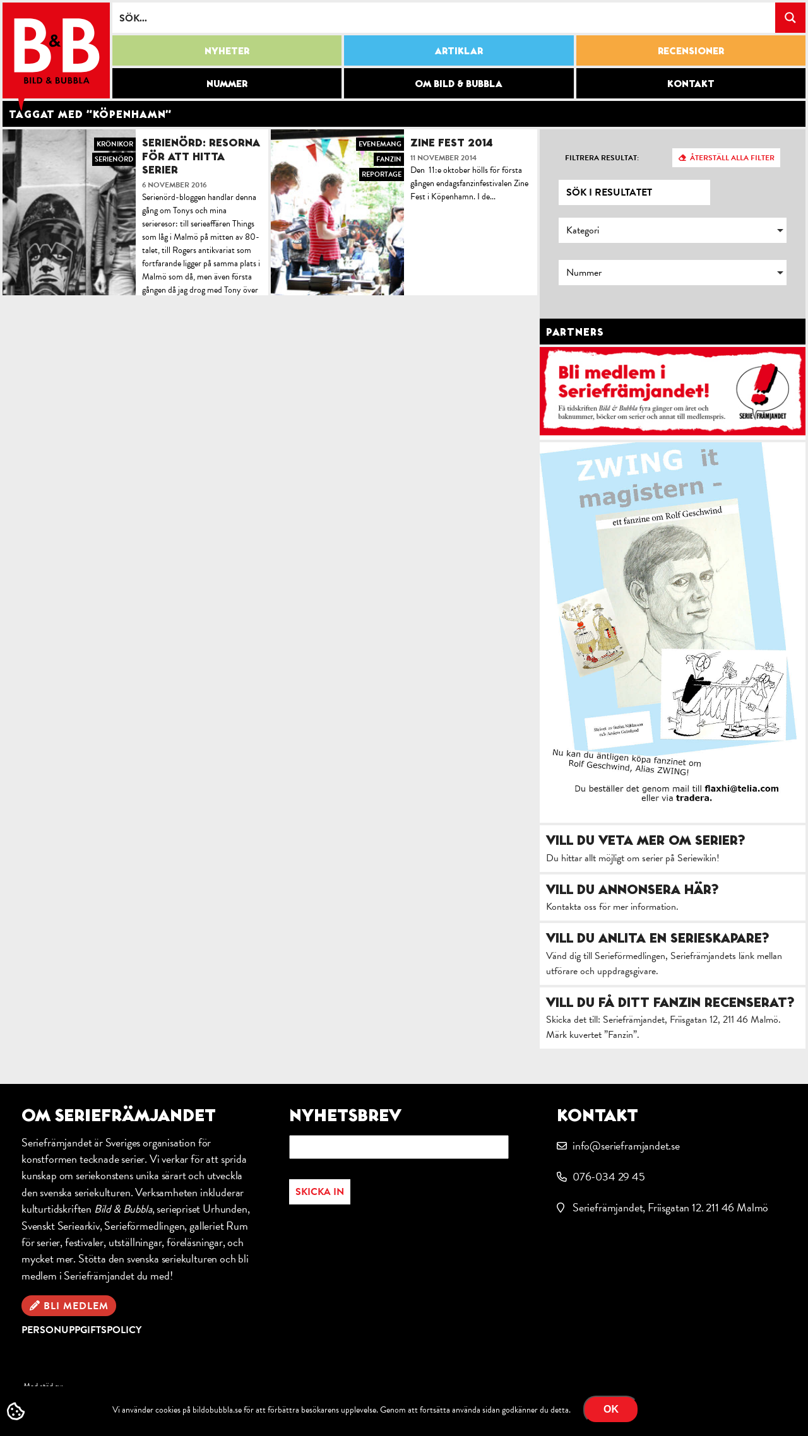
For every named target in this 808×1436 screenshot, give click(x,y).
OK (611, 1409)
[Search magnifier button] (790, 18)
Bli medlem (76, 1306)
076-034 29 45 (609, 1176)
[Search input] (444, 17)
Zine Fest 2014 (451, 142)
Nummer (226, 83)
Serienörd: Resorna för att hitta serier (201, 156)
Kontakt (691, 83)
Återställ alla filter (732, 157)
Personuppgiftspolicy (81, 1330)
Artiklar (459, 50)
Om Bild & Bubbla (458, 83)
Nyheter (227, 50)
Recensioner (691, 50)
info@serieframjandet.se (626, 1145)
